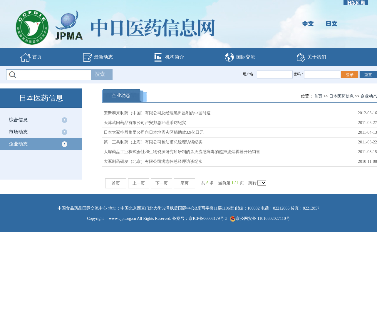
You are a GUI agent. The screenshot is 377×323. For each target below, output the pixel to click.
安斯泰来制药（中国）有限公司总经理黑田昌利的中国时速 (157, 113)
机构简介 (168, 57)
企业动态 (18, 143)
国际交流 (239, 57)
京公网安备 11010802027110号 (260, 219)
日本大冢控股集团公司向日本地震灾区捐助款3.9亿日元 (154, 132)
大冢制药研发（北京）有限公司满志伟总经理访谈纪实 (153, 161)
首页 (31, 57)
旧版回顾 (355, 2)
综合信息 (18, 119)
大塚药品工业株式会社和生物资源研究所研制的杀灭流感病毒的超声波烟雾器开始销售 (182, 152)
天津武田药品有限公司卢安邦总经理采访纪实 (145, 123)
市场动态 (18, 131)
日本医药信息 (341, 96)
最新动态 (97, 57)
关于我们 (310, 57)
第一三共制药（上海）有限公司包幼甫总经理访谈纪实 (153, 142)
